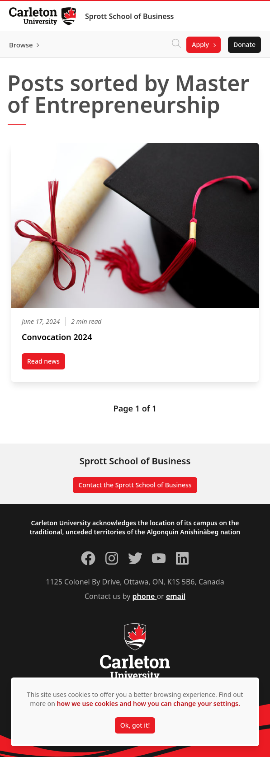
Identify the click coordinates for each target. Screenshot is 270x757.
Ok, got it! (135, 725)
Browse (21, 44)
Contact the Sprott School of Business (134, 485)
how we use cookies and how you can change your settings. (148, 703)
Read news (46, 363)
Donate (244, 44)
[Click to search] (176, 45)
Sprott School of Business (129, 16)
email (175, 596)
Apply (200, 44)
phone (145, 596)
